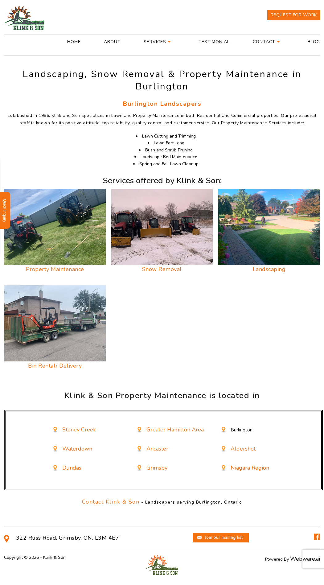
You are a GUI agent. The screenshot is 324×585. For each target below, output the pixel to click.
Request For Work (294, 15)
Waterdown (77, 448)
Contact (264, 42)
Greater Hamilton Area (175, 429)
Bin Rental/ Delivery (55, 365)
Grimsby (156, 468)
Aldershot (243, 448)
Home (74, 42)
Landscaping (269, 269)
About (112, 42)
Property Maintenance (55, 269)
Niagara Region (250, 468)
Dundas (71, 468)
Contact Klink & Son (111, 501)
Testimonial (214, 42)
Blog (314, 42)
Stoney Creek (79, 429)
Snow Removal (162, 269)
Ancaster (157, 448)
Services (155, 42)
